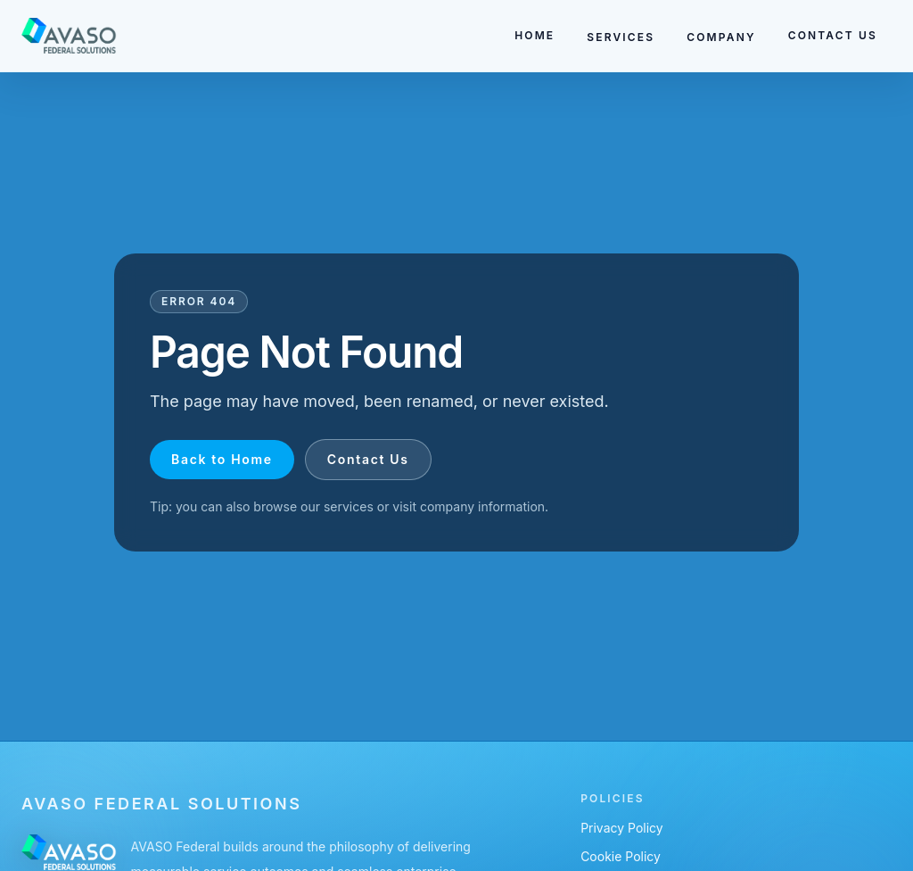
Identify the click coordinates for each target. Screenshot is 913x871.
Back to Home (222, 459)
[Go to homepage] (69, 36)
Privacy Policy (621, 827)
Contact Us (368, 459)
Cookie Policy (620, 856)
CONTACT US (832, 35)
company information (482, 506)
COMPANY (721, 37)
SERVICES (620, 37)
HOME (534, 35)
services (349, 506)
